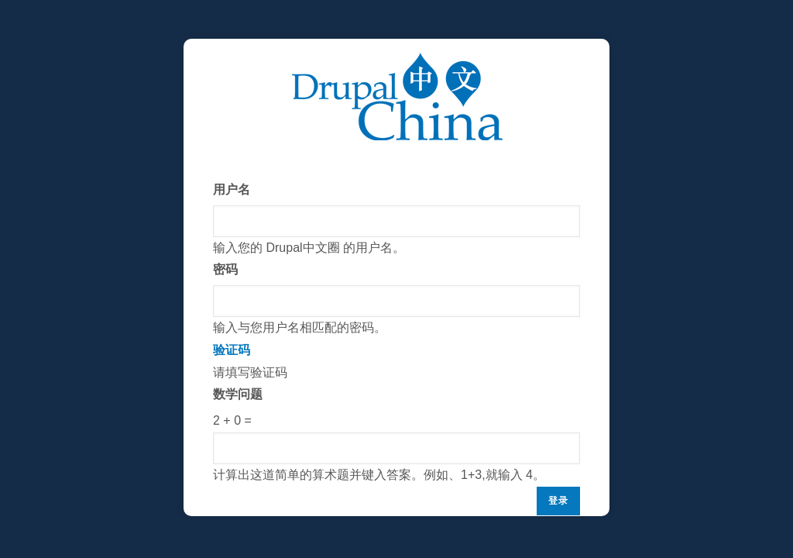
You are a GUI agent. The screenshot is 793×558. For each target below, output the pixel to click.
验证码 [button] (231, 349)
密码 (225, 269)
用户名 (231, 189)
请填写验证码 (396, 413)
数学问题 (238, 394)
